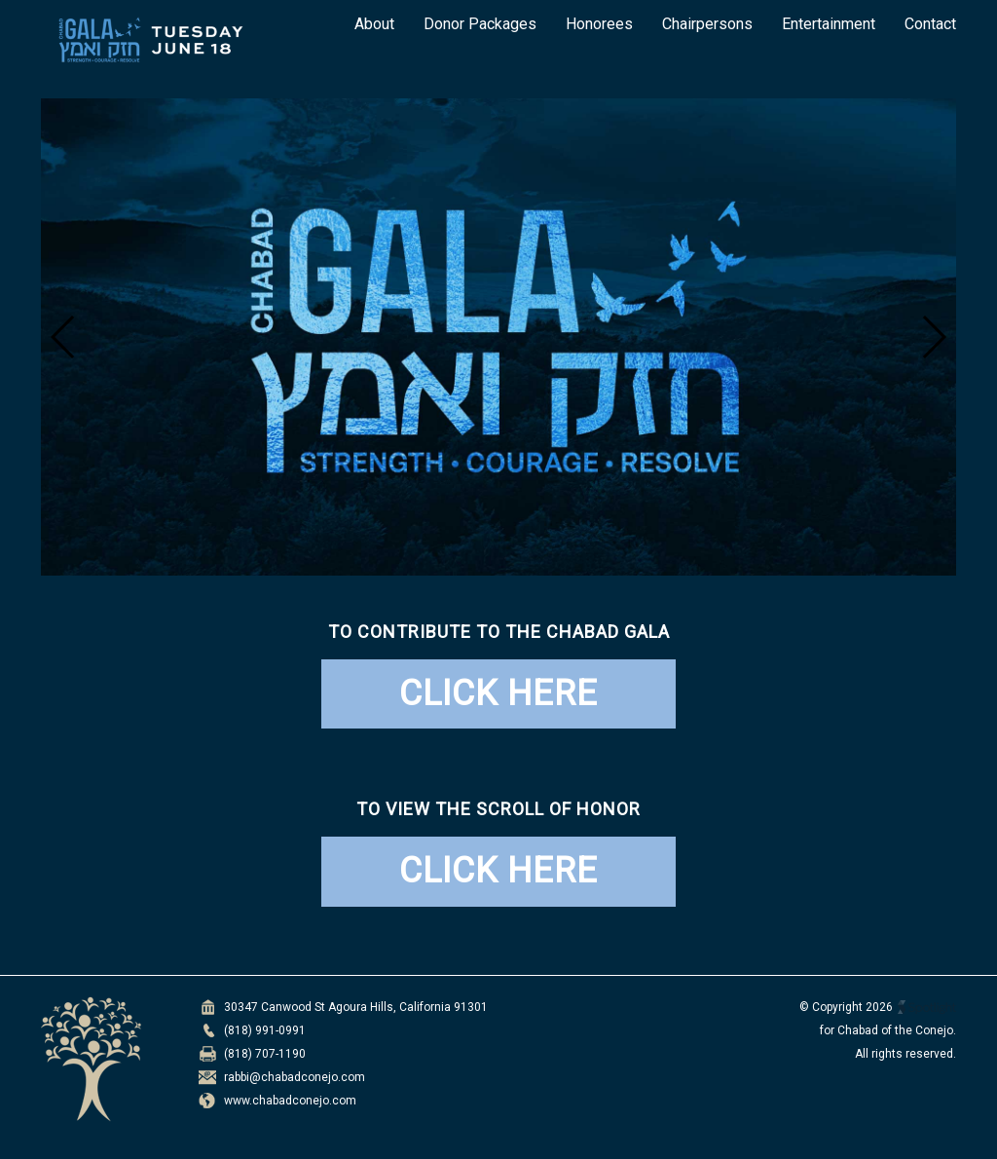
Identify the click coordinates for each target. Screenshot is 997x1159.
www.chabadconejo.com (290, 1100)
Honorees (599, 24)
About (374, 24)
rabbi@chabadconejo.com (294, 1077)
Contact (930, 24)
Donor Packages (480, 24)
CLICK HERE (498, 693)
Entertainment (828, 24)
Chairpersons (707, 24)
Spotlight (927, 1007)
